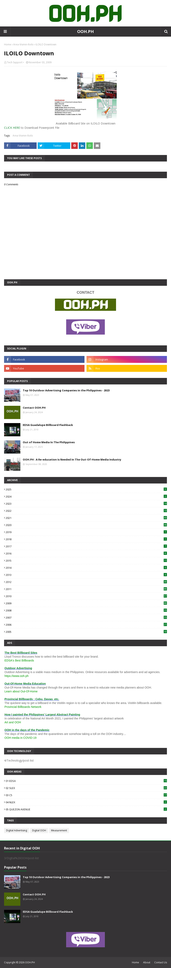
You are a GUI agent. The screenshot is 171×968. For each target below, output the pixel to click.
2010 (86, 596)
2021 (86, 518)
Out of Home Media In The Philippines (49, 442)
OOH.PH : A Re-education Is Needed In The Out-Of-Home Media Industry (72, 459)
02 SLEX (86, 788)
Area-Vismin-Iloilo (23, 44)
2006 (86, 624)
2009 (86, 603)
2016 (86, 553)
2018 (86, 539)
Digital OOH (39, 830)
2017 (86, 546)
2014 (86, 568)
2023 (86, 503)
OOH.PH (85, 31)
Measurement (59, 830)
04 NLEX (86, 802)
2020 (86, 525)
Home (7, 44)
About (146, 962)
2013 (86, 575)
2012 (86, 582)
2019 (86, 532)
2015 (86, 560)
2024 (86, 496)
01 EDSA (86, 781)
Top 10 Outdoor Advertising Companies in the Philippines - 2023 (66, 390)
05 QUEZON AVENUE (86, 809)
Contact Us (160, 962)
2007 (86, 617)
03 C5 (86, 795)
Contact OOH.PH (34, 407)
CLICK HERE (12, 128)
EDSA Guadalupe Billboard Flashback (48, 425)
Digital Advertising (16, 830)
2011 (86, 589)
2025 (86, 489)
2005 (86, 632)
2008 (86, 610)
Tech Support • (15, 62)
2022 (86, 511)
